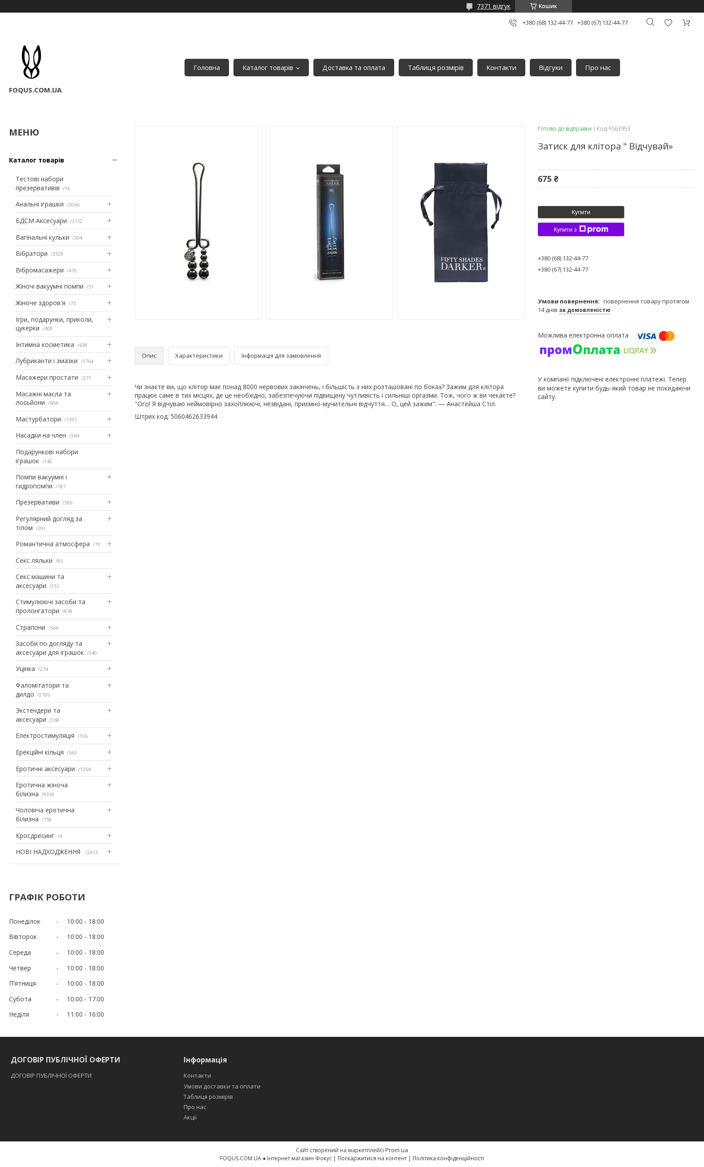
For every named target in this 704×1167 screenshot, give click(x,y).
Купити (581, 212)
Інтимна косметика (45, 344)
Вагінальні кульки (42, 237)
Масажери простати (47, 377)
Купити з (581, 229)
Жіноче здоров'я (41, 302)
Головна (207, 67)
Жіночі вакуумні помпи (50, 286)
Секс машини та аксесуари (40, 581)
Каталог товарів (267, 67)
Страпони (30, 627)
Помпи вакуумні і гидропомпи (41, 481)
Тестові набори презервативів (39, 183)
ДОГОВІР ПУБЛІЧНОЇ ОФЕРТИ (52, 1075)
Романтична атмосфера (53, 544)
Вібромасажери (40, 270)
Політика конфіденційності (448, 1158)
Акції (190, 1117)
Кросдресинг (35, 835)
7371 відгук (493, 6)
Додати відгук (668, 22)
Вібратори (32, 253)
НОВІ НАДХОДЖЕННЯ (49, 851)
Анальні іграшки (40, 204)
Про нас (598, 67)
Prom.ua (396, 1150)
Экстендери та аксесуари (38, 715)
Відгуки (551, 67)
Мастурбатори (38, 419)
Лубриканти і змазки (47, 360)
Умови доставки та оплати (222, 1086)
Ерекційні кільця (40, 752)
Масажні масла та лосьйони (43, 398)
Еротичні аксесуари (45, 768)
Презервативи (37, 502)
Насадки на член (41, 435)
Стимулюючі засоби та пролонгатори (50, 606)
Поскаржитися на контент (372, 1158)
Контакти (501, 67)
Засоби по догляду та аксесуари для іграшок (50, 648)
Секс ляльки (34, 560)
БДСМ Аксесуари (41, 220)
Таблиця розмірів (436, 67)
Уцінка (25, 668)
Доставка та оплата (353, 67)
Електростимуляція (45, 735)
